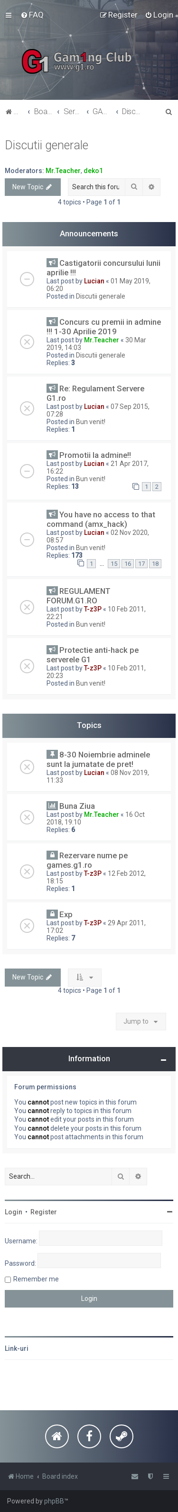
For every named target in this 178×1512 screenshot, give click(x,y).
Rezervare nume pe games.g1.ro (87, 860)
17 (141, 563)
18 (155, 563)
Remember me (36, 1279)
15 (114, 563)
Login (13, 1212)
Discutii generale (46, 145)
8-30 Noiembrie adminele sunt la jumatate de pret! (98, 759)
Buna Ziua (77, 806)
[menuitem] (32, 14)
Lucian (94, 281)
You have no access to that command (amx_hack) (101, 519)
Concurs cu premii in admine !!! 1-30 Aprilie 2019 (104, 326)
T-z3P (93, 609)
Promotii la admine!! (95, 455)
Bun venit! (90, 422)
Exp (66, 914)
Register (43, 1212)
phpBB (54, 1501)
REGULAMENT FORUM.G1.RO (79, 595)
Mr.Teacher (63, 170)
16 (127, 563)
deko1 (93, 170)
